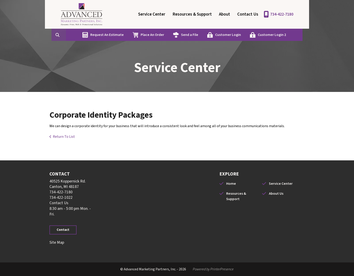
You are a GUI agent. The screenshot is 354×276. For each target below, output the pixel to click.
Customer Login (227, 34)
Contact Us (247, 14)
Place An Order (151, 34)
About (224, 14)
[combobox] (65, 35)
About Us (276, 193)
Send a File (188, 34)
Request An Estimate (106, 34)
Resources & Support (192, 14)
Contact (63, 229)
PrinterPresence (222, 269)
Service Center (151, 14)
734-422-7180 (281, 14)
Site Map (56, 242)
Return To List (64, 136)
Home (231, 183)
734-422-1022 (60, 197)
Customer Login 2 (271, 34)
